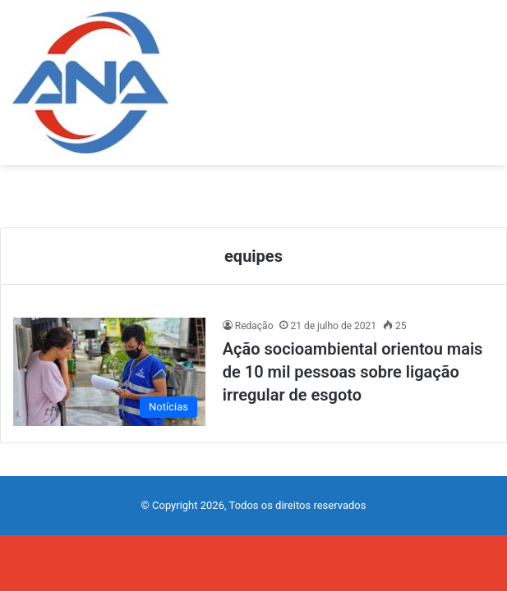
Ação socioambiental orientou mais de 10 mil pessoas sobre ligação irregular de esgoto (353, 372)
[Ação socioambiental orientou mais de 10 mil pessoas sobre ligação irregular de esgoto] (109, 372)
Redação (254, 326)
